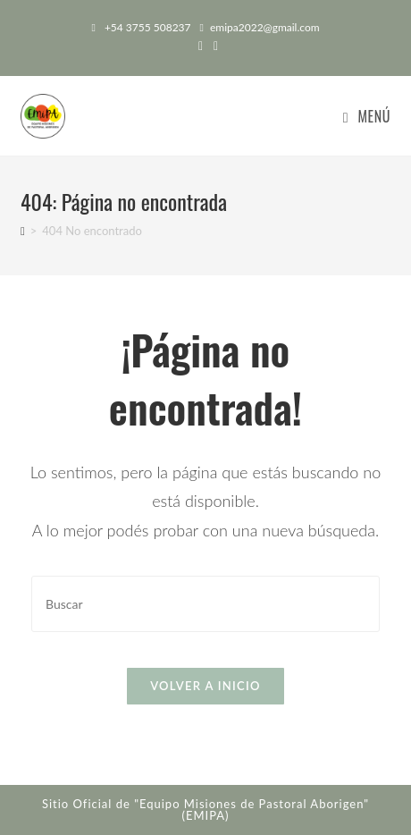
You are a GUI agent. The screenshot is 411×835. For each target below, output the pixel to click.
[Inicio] (23, 231)
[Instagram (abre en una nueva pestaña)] (213, 46)
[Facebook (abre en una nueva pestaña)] (200, 46)
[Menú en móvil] (366, 116)
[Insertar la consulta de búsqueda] (205, 604)
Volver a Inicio (205, 686)
